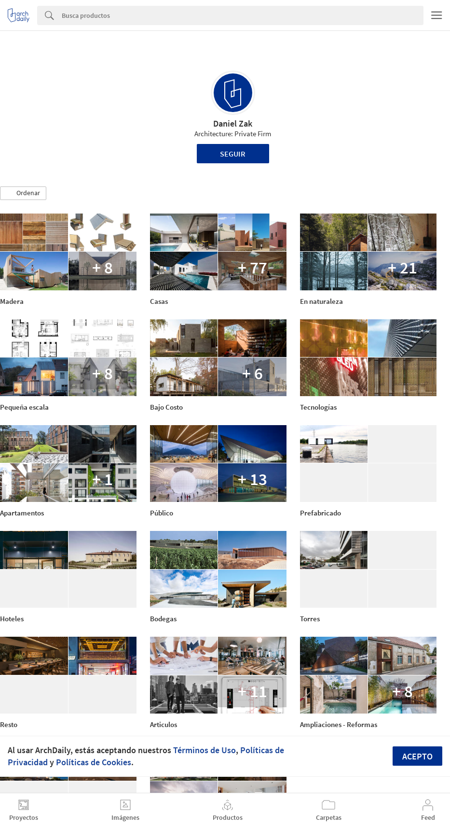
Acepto (417, 756)
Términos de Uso (204, 750)
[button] (23, 193)
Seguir (232, 153)
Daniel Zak (232, 123)
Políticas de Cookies (93, 762)
